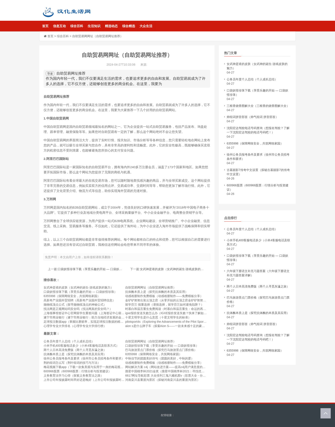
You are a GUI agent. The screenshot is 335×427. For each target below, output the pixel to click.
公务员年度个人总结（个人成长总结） (69, 341)
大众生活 (146, 26)
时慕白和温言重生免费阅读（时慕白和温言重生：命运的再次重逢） (170, 309)
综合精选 (128, 26)
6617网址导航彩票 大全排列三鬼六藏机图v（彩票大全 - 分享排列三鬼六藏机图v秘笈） (182, 375)
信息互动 (59, 26)
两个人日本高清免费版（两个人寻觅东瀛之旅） (75, 350)
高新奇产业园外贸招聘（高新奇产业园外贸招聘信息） (79, 300)
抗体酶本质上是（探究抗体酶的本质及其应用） (156, 291)
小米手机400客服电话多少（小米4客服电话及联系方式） (81, 345)
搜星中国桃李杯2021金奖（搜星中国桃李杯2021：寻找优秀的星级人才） (173, 371)
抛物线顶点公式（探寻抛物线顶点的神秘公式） (75, 304)
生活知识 (94, 26)
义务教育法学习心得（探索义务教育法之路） (73, 375)
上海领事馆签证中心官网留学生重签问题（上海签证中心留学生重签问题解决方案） (99, 313)
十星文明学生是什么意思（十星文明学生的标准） (158, 317)
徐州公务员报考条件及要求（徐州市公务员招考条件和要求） (84, 358)
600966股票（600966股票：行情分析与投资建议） (77, 371)
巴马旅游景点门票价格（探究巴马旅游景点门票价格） (161, 350)
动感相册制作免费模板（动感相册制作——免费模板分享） (164, 296)
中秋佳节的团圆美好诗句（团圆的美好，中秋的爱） (159, 358)
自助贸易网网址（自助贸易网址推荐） (150, 287)
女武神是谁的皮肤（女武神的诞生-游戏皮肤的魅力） (175, 269)
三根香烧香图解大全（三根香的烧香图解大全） (258, 105)
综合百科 (76, 26)
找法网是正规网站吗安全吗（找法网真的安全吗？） (78, 309)
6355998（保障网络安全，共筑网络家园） (72, 296)
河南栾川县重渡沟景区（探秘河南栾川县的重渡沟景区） (162, 379)
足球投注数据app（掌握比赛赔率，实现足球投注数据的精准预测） (88, 321)
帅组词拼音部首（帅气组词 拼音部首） (252, 117)
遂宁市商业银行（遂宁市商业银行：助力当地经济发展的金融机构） (88, 317)
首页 (45, 26)
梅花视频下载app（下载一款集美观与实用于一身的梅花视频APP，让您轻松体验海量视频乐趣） (107, 367)
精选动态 (111, 26)
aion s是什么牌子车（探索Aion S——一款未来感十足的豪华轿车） (169, 326)
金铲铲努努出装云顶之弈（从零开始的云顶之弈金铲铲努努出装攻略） (171, 300)
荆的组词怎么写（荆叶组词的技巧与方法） (72, 362)
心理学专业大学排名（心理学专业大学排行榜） (75, 326)
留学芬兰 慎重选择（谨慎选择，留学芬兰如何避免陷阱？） (164, 304)
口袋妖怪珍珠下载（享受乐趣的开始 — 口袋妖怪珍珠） (94, 269)
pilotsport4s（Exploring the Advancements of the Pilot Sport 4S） (168, 321)
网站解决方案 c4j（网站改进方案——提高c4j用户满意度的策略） (168, 367)
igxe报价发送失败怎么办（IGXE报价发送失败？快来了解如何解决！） (172, 313)
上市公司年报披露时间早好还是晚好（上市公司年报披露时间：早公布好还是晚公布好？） (103, 379)
